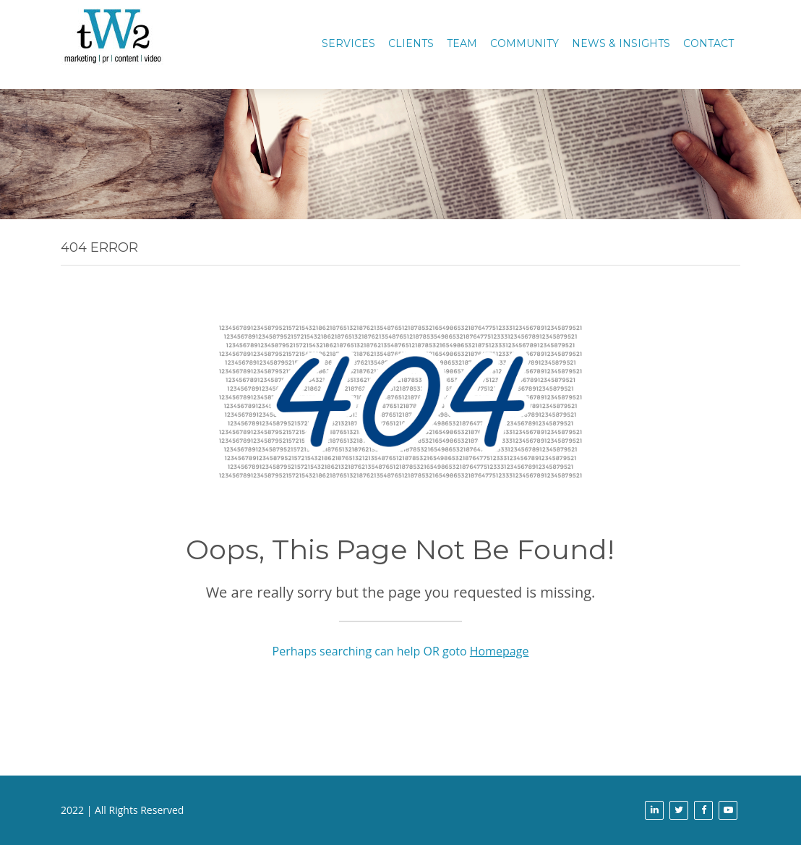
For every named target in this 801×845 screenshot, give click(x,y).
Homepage (499, 651)
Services (348, 43)
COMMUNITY (524, 43)
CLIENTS (411, 43)
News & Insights (621, 43)
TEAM (462, 43)
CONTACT (708, 43)
